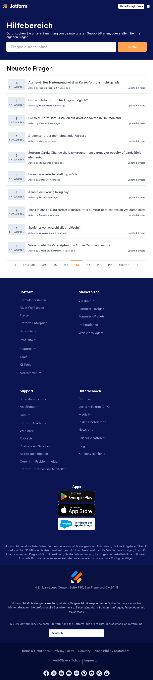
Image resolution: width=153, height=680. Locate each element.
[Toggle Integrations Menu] (90, 324)
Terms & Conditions (36, 651)
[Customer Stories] (92, 453)
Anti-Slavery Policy (66, 660)
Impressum (92, 660)
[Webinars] (27, 430)
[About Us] (84, 399)
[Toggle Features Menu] (28, 348)
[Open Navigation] (148, 6)
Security (84, 651)
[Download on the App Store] (76, 510)
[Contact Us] (33, 399)
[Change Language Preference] (76, 633)
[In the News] (92, 422)
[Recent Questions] (76, 166)
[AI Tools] (25, 364)
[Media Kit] (85, 414)
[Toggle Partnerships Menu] (92, 437)
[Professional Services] (35, 446)
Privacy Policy (64, 651)
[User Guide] (28, 406)
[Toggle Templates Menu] (86, 300)
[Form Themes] (91, 308)
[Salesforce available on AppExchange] (76, 524)
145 (110, 265)
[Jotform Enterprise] (33, 323)
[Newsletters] (86, 429)
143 (87, 265)
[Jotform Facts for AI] (94, 406)
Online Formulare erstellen (124, 603)
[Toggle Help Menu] (25, 415)
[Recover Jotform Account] (43, 469)
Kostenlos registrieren (131, 6)
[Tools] (23, 357)
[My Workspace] (32, 307)
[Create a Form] (33, 300)
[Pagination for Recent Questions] (76, 264)
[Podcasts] (26, 438)
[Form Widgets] (91, 316)
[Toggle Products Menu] (28, 339)
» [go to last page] (137, 265)
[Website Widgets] (90, 333)
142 (76, 265)
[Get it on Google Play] (76, 496)
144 (99, 265)
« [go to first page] (15, 265)
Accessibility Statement (112, 651)
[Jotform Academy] (33, 423)
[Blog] (81, 446)
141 (66, 265)
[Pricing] (24, 315)
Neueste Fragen (29, 68)
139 (43, 265)
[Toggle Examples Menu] (28, 331)
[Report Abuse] (34, 453)
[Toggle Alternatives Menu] (30, 372)
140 (54, 265)
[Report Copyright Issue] (39, 461)
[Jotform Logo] (15, 6)
